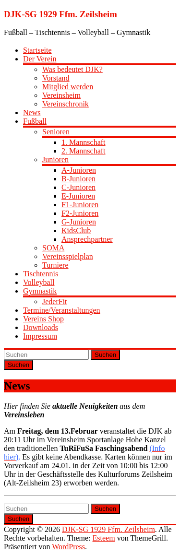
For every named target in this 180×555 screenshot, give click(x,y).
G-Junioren (78, 222)
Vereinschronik (65, 104)
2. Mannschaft (83, 151)
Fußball (35, 121)
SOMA (53, 248)
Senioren (56, 132)
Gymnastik (40, 291)
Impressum (40, 336)
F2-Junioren (79, 213)
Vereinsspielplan (67, 256)
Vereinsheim (61, 95)
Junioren (55, 159)
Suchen (105, 354)
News (31, 112)
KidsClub (76, 230)
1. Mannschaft (83, 142)
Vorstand (56, 78)
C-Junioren (78, 187)
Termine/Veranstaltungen (61, 310)
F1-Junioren (79, 205)
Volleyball (38, 282)
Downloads (40, 327)
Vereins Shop (43, 319)
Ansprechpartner (87, 239)
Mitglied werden (67, 87)
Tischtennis (40, 274)
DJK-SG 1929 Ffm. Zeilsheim (60, 14)
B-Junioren (78, 179)
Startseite (37, 50)
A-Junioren (78, 170)
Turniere (55, 265)
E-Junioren (78, 196)
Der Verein (39, 59)
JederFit (54, 301)
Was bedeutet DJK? (72, 69)
